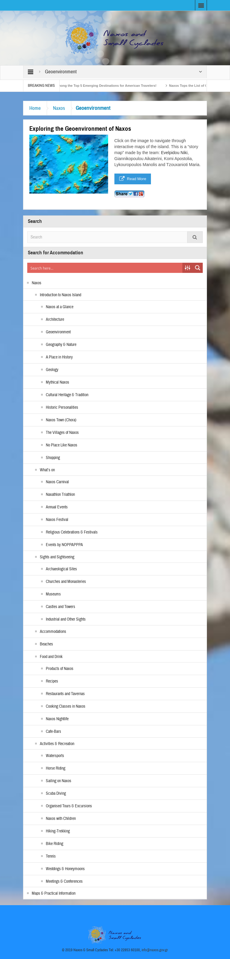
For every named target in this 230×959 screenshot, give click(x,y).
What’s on (47, 470)
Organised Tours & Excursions (69, 806)
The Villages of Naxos (62, 432)
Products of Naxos (59, 668)
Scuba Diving (56, 793)
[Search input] (105, 267)
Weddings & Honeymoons (65, 869)
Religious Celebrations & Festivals (72, 532)
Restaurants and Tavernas (65, 694)
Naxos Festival (57, 519)
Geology (52, 370)
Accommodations (53, 631)
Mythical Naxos (57, 382)
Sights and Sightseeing (57, 557)
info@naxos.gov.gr (155, 950)
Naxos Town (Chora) (61, 420)
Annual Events (57, 507)
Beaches (46, 644)
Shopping (53, 457)
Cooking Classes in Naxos (65, 706)
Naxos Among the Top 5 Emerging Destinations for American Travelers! (104, 85)
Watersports (55, 756)
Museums (53, 594)
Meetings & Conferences (64, 881)
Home (35, 108)
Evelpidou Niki (174, 152)
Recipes (52, 681)
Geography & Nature (61, 344)
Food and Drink (51, 656)
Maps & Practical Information (53, 893)
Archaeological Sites (61, 569)
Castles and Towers (60, 607)
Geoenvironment (58, 332)
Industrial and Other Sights (66, 619)
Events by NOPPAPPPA (64, 545)
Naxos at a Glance (59, 307)
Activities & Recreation (57, 744)
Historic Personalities (62, 407)
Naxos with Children (61, 818)
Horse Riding (55, 768)
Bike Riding (54, 843)
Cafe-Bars (53, 731)
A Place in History (59, 357)
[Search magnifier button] (198, 268)
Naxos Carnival (57, 482)
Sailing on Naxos (58, 781)
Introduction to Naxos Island (60, 295)
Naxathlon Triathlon (60, 494)
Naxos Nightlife (57, 719)
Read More (132, 179)
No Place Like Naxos (61, 445)
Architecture (55, 319)
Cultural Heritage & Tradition (67, 395)
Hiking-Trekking (58, 831)
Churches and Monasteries (66, 581)
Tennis (51, 856)
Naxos (59, 108)
